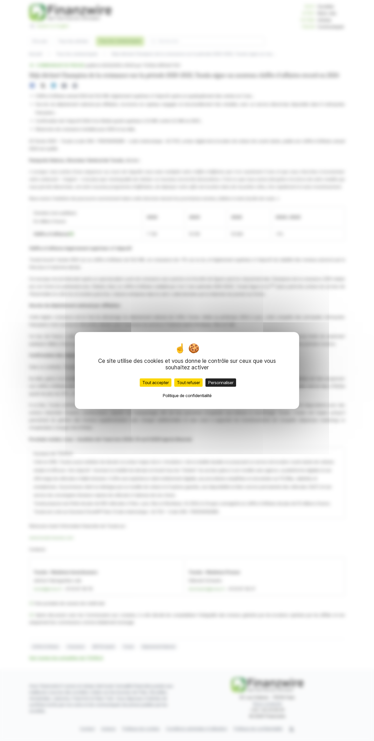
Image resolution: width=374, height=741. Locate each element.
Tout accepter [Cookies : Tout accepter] (155, 382)
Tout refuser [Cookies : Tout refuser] (188, 382)
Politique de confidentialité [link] (187, 395)
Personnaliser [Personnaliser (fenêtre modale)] (220, 382)
